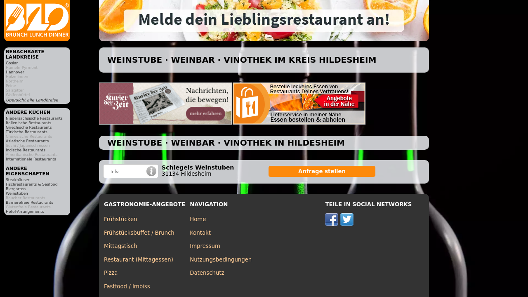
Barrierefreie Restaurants (29, 202)
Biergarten (16, 188)
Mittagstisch (120, 246)
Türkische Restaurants (26, 132)
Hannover (15, 72)
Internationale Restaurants (31, 159)
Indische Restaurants (25, 150)
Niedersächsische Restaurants (34, 118)
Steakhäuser (17, 179)
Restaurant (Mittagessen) (138, 260)
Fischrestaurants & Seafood (32, 184)
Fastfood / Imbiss (127, 286)
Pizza (111, 273)
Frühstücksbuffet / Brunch (139, 233)
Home (198, 219)
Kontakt (200, 233)
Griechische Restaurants (29, 127)
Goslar (12, 63)
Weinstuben (17, 193)
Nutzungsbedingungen (221, 260)
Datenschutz (207, 273)
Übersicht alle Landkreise (32, 100)
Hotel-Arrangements (25, 211)
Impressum (205, 246)
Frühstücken (120, 219)
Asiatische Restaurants (27, 141)
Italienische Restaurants (28, 122)
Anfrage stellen (322, 171)
